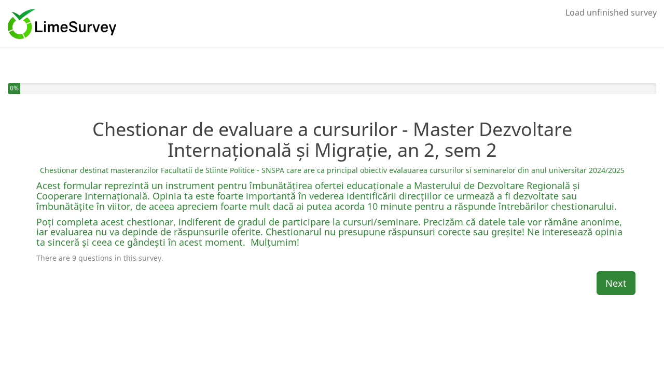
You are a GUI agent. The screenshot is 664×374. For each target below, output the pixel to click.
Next (616, 283)
